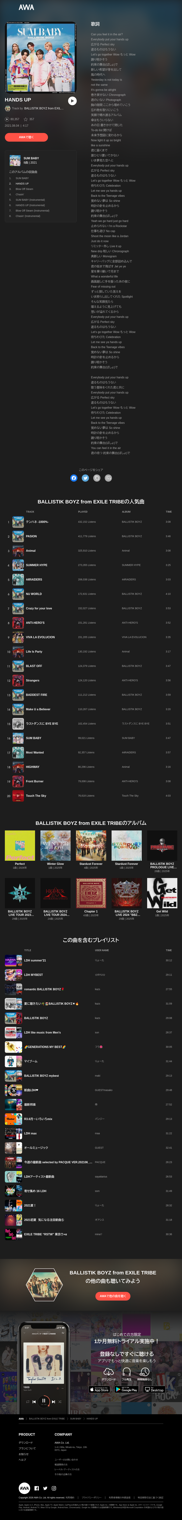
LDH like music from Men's (42, 1032)
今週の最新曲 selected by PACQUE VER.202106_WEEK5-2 (63, 1162)
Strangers (33, 680)
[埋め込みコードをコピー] (108, 478)
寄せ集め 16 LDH (35, 1191)
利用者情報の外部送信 (119, 1497)
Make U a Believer (38, 709)
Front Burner (35, 781)
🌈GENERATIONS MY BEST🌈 (45, 1046)
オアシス (99, 1219)
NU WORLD (34, 593)
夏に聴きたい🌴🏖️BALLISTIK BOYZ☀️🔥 (51, 1003)
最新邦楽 (30, 1104)
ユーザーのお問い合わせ (66, 1460)
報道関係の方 (61, 1464)
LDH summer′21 (35, 960)
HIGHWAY (33, 766)
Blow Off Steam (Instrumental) (32, 210)
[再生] (72, 101)
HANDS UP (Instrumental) (30, 205)
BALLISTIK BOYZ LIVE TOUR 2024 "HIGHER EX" (55, 915)
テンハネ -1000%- (37, 521)
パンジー (100, 1118)
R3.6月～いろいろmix (38, 1119)
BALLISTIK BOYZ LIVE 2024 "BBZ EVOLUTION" (126, 915)
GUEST (99, 1147)
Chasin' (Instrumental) (28, 216)
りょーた (99, 960)
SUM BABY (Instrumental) (30, 199)
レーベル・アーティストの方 (67, 1469)
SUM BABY (31, 158)
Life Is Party (34, 651)
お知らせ (24, 1454)
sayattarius (101, 1176)
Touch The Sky (36, 795)
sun (97, 1032)
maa (97, 1133)
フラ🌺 (99, 1046)
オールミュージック (36, 1147)
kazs (97, 989)
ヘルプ (22, 1459)
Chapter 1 (91, 911)
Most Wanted (35, 752)
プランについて (27, 1448)
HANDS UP (92, 1418)
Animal (31, 550)
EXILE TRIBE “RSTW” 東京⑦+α (45, 1234)
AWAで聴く (26, 137)
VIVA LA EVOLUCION (40, 637)
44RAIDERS (34, 579)
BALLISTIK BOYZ (132, 521)
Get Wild (162, 911)
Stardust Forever (90, 863)
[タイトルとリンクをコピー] (96, 478)
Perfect (20, 863)
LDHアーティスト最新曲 (39, 1176)
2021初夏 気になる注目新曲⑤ (44, 1219)
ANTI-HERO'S (35, 622)
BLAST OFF (34, 666)
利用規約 (70, 1497)
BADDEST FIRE (36, 694)
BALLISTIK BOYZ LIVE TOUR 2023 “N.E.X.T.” (20, 915)
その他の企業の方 (63, 1474)
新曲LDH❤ (31, 1090)
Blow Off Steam (24, 189)
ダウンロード (26, 1442)
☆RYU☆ (100, 974)
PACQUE (100, 1162)
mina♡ (98, 1234)
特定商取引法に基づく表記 (150, 1497)
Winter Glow (55, 863)
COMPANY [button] (63, 1434)
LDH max (30, 1133)
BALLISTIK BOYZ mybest (41, 1075)
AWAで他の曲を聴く (113, 1296)
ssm (97, 1191)
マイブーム (31, 1061)
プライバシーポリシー (92, 1497)
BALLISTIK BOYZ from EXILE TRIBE (48, 108)
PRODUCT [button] (27, 1434)
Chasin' (20, 194)
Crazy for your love (39, 608)
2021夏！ (30, 1205)
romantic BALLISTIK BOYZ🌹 (44, 989)
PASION (31, 536)
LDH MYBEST (33, 974)
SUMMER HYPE (36, 565)
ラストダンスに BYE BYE (42, 723)
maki (97, 1075)
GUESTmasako (103, 1090)
